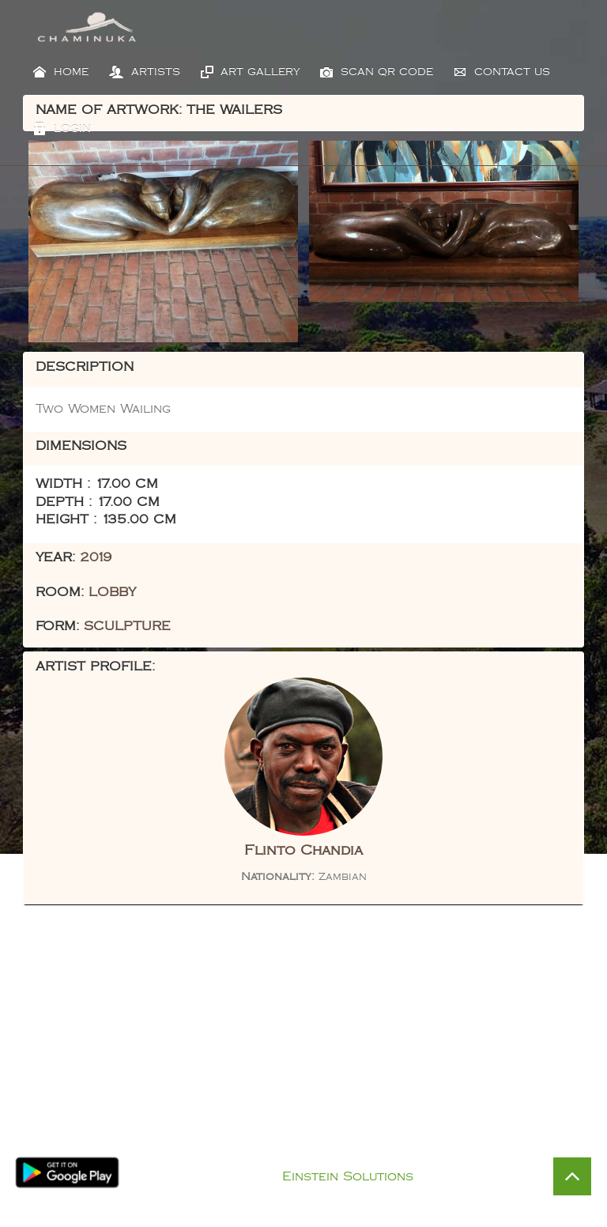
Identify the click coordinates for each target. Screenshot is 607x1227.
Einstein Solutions (347, 1177)
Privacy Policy (320, 1157)
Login (62, 129)
